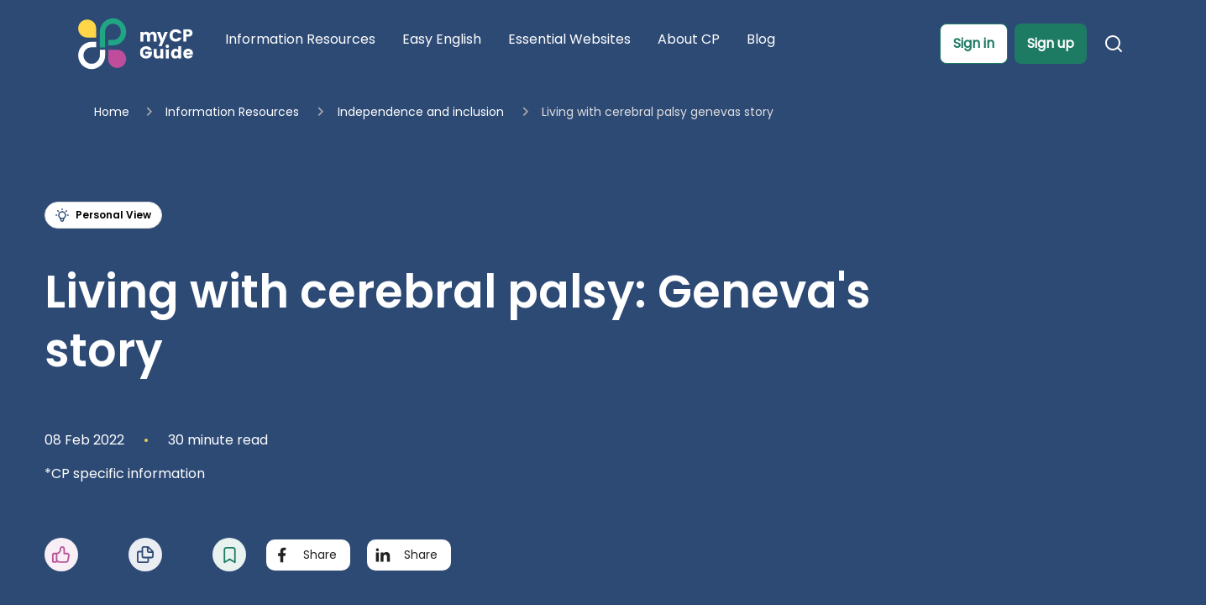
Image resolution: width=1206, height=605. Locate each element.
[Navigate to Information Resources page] (300, 43)
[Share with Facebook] (308, 555)
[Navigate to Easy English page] (442, 43)
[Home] (133, 43)
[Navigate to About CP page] (688, 43)
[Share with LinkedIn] (409, 555)
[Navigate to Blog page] (761, 43)
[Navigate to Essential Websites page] (569, 43)
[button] (974, 44)
